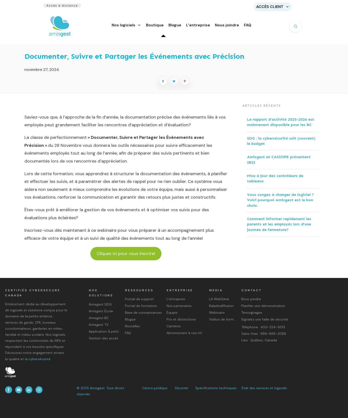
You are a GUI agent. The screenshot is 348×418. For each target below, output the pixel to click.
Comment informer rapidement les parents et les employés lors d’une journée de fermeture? (279, 227)
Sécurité (181, 388)
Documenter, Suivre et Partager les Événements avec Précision (134, 59)
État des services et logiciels (264, 388)
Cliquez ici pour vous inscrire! (126, 256)
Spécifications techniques (216, 388)
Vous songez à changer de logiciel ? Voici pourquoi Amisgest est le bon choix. (280, 203)
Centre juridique (154, 388)
